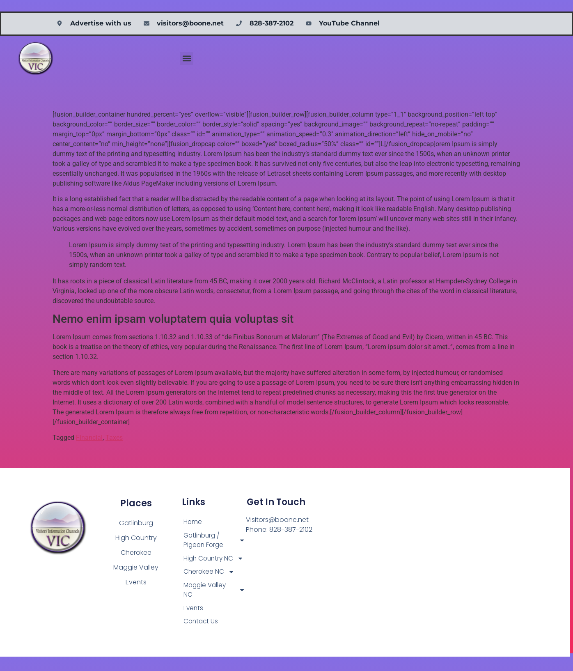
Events (193, 621)
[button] (186, 58)
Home (192, 522)
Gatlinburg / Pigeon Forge (214, 541)
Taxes (114, 437)
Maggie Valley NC (214, 602)
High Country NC (214, 564)
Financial (89, 437)
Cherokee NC (209, 584)
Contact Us (201, 635)
